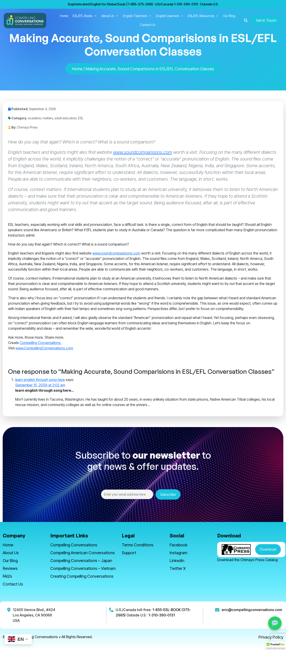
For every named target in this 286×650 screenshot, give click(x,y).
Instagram (178, 552)
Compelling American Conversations (82, 552)
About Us (109, 15)
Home (64, 16)
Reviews (10, 568)
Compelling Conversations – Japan (81, 560)
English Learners (169, 15)
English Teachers (137, 15)
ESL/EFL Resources (203, 15)
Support (129, 552)
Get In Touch (266, 20)
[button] (246, 20)
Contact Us (147, 25)
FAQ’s (7, 576)
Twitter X (178, 568)
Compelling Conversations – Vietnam (83, 568)
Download (268, 549)
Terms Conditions (138, 545)
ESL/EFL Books (85, 15)
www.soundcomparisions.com (142, 152)
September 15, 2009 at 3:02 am (40, 385)
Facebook (178, 545)
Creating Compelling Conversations (82, 576)
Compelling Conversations (73, 545)
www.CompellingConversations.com (44, 348)
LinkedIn (177, 560)
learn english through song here (40, 379)
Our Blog (229, 16)
